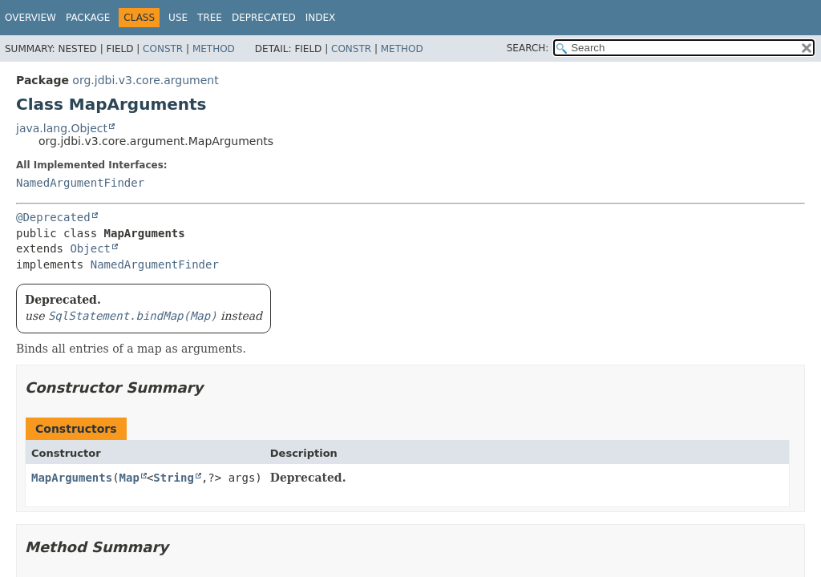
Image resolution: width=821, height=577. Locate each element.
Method (213, 48)
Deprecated (264, 17)
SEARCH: (528, 48)
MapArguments (71, 477)
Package (88, 17)
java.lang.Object (61, 128)
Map (129, 477)
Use (178, 17)
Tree (209, 17)
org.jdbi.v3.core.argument (145, 80)
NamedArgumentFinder (80, 182)
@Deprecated (53, 217)
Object (90, 248)
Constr (163, 48)
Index (320, 17)
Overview (30, 17)
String (173, 477)
